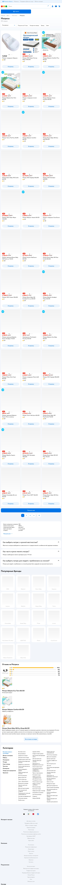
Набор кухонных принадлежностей (37, 777)
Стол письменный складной (22, 791)
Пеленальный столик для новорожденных (24, 794)
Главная (3, 15)
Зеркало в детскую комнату (22, 786)
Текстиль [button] (5, 766)
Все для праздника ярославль (51, 779)
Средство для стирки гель (24, 759)
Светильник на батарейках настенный (38, 764)
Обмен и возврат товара (31, 825)
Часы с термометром (23, 781)
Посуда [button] (5, 762)
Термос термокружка (38, 773)
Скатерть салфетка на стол (52, 761)
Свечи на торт (50, 781)
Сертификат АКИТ (31, 836)
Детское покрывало (51, 756)
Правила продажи (31, 827)
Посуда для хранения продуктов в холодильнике (38, 770)
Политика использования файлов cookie (31, 834)
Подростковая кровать (38, 753)
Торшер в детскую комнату (37, 761)
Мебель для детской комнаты (23, 773)
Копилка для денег (22, 775)
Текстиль (14, 15)
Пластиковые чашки (37, 766)
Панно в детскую (22, 779)
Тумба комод (21, 800)
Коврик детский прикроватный (50, 752)
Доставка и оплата (31, 821)
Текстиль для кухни (51, 763)
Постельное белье (37, 794)
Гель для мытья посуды (23, 757)
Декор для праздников (52, 785)
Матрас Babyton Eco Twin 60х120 (13, 691)
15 (39, 515)
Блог (31, 879)
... (36, 515)
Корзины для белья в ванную (51, 793)
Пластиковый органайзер (53, 787)
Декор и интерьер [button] (8, 755)
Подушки (35, 796)
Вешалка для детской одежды (52, 799)
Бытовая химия (21, 751)
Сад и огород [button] (6, 764)
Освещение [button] (6, 760)
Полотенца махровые (52, 754)
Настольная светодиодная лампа (39, 756)
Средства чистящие (23, 755)
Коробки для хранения (52, 801)
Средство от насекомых (24, 764)
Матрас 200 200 (36, 798)
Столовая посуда (36, 775)
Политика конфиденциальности (31, 832)
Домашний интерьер (23, 783)
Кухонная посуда (37, 788)
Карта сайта (31, 840)
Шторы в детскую (51, 758)
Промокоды (31, 829)
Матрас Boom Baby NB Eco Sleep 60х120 (15, 728)
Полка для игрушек (22, 798)
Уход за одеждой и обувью (22, 770)
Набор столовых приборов (37, 784)
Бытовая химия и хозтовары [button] (7, 752)
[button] (16, 12)
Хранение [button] (5, 773)
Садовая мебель (36, 751)
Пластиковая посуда (37, 781)
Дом (8, 15)
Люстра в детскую (37, 758)
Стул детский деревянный (24, 796)
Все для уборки (22, 753)
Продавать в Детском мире (31, 823)
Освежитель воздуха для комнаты (24, 762)
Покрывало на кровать (38, 792)
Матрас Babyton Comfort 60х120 (13, 709)
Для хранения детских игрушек (52, 790)
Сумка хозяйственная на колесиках (24, 767)
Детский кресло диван (23, 788)
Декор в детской (22, 777)
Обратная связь (31, 838)
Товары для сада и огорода (39, 790)
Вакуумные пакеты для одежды (52, 796)
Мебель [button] (5, 757)
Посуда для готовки (37, 780)
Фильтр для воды (37, 786)
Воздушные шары (51, 783)
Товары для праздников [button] (9, 770)
